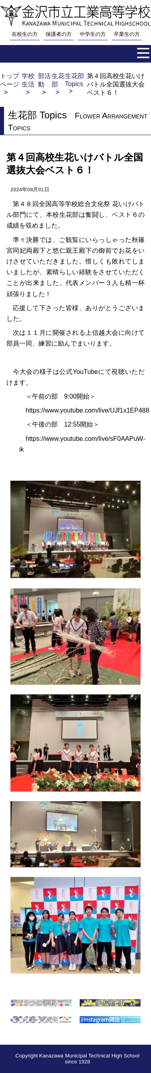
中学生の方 (93, 34)
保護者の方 (59, 34)
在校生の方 (25, 34)
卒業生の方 (127, 34)
